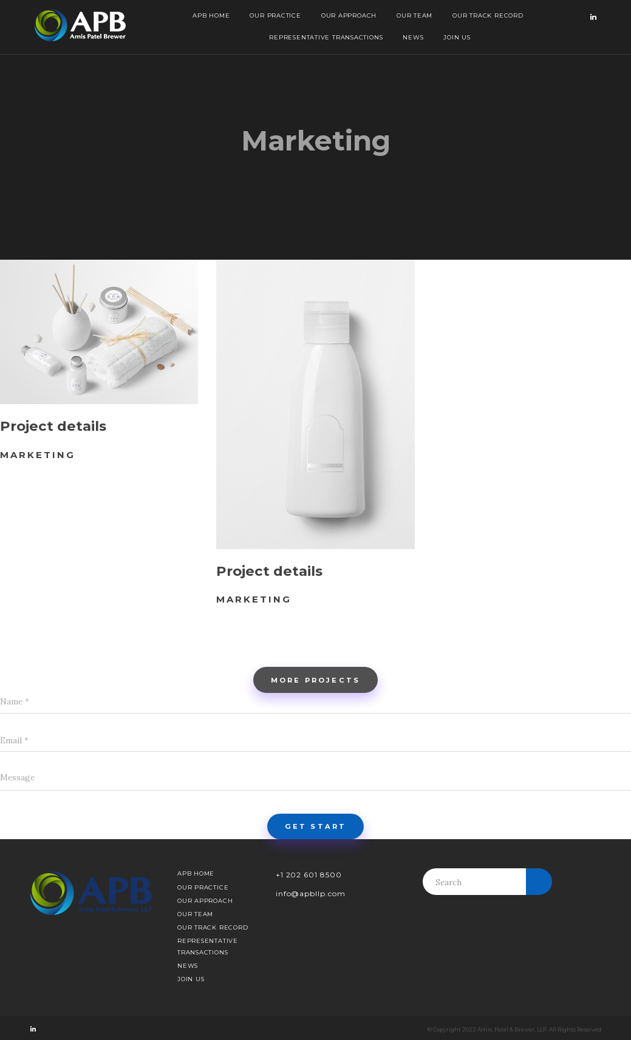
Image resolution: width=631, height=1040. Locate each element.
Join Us (456, 37)
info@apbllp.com (311, 893)
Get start (315, 826)
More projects (315, 680)
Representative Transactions (326, 37)
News (413, 37)
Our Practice (275, 15)
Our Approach (349, 15)
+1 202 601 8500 (309, 874)
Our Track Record (487, 15)
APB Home (211, 15)
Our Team (414, 15)
